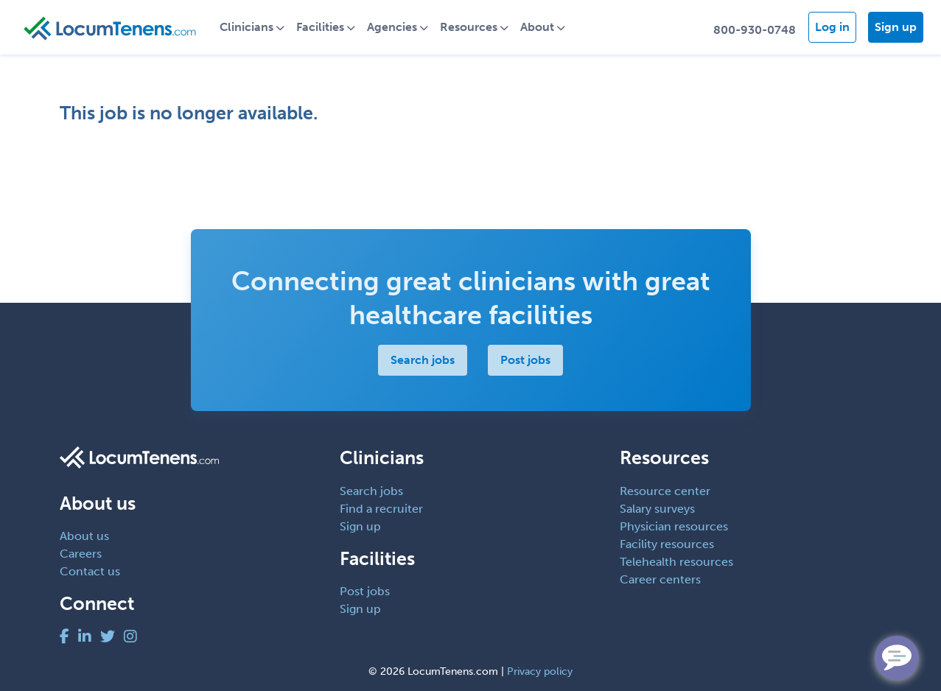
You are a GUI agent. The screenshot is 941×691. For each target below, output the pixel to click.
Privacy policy (540, 671)
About (537, 27)
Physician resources (674, 526)
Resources (468, 27)
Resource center (665, 491)
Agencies (392, 27)
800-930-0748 (754, 30)
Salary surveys (657, 509)
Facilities (320, 27)
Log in (832, 27)
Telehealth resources (676, 562)
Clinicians (246, 27)
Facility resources (667, 544)
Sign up (896, 27)
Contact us (90, 571)
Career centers (660, 579)
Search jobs (423, 360)
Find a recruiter (381, 509)
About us (84, 536)
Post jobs (525, 360)
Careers (81, 554)
